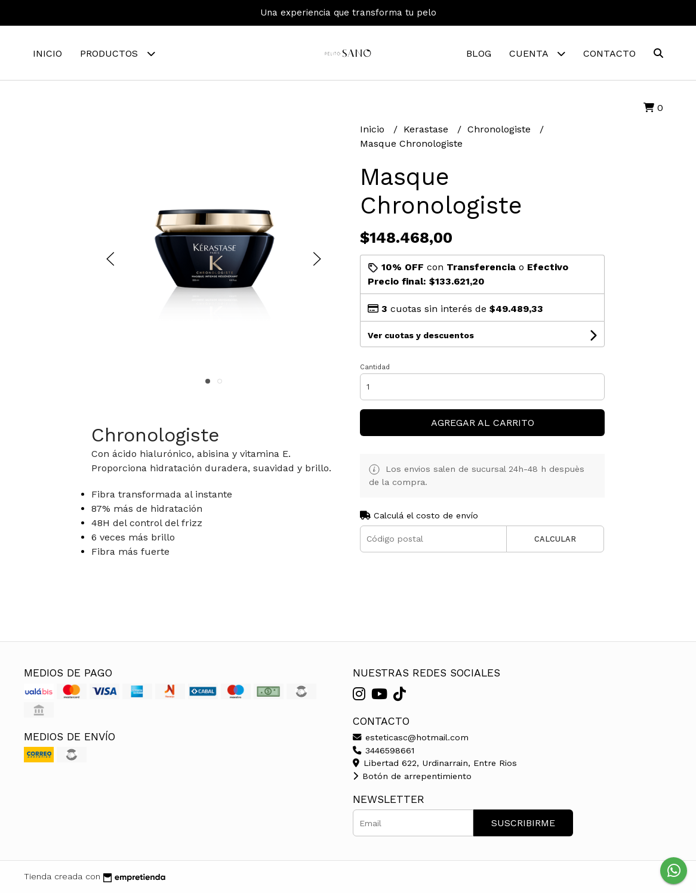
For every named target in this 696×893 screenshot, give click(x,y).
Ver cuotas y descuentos (421, 335)
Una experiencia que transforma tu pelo (348, 12)
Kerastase (427, 129)
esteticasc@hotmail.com (411, 737)
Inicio (47, 53)
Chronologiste (500, 129)
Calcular (555, 538)
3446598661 (383, 750)
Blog (478, 53)
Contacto (609, 53)
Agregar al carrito (482, 422)
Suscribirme (523, 823)
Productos (117, 53)
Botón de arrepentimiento (412, 776)
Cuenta (537, 53)
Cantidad (375, 367)
